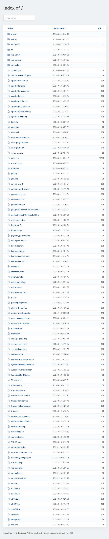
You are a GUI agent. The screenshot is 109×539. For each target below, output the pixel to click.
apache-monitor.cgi (17, 101)
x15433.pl (13, 493)
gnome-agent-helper (18, 189)
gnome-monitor (16, 204)
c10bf (11, 34)
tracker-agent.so (16, 390)
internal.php (14, 230)
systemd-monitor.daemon (20, 364)
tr (10, 49)
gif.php (12, 173)
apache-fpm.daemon (18, 91)
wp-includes (14, 65)
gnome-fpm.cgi (15, 199)
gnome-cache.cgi (16, 194)
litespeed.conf (15, 271)
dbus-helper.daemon (18, 137)
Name (10, 28)
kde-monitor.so (16, 251)
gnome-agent (15, 184)
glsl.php (12, 178)
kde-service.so (15, 261)
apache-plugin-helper (18, 106)
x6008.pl (13, 514)
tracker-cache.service (18, 395)
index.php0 (14, 225)
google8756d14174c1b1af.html (23, 215)
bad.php (12, 122)
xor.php (12, 524)
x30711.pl (13, 509)
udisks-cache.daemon (18, 416)
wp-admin (13, 55)
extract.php (14, 163)
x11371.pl (13, 488)
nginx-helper (14, 287)
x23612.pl (13, 499)
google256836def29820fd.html (23, 209)
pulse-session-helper (18, 323)
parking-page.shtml (17, 302)
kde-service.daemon (18, 256)
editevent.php (15, 153)
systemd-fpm (15, 354)
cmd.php (13, 127)
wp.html (12, 483)
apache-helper (15, 96)
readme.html (14, 328)
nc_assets (13, 44)
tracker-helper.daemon (19, 406)
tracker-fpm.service (17, 401)
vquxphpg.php (15, 431)
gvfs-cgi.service (16, 220)
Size (99, 28)
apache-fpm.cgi (16, 86)
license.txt (13, 266)
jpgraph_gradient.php (18, 235)
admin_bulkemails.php (19, 75)
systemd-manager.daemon (20, 359)
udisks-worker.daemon (19, 421)
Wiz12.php (14, 442)
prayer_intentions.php (18, 313)
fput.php (13, 168)
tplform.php (14, 385)
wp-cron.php (14, 462)
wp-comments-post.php (19, 452)
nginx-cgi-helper (16, 282)
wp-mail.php (14, 473)
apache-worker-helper (19, 111)
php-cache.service (17, 308)
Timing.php (14, 380)
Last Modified (59, 28)
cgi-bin (12, 39)
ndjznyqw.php (15, 277)
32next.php (14, 70)
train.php (13, 411)
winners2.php (15, 437)
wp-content (14, 60)
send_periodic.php (17, 338)
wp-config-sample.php (19, 457)
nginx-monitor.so (16, 292)
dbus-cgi (13, 132)
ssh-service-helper (17, 344)
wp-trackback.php (17, 478)
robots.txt (13, 333)
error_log (13, 158)
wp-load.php (14, 468)
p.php (11, 297)
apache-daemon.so (17, 80)
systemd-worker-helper (19, 369)
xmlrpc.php (14, 519)
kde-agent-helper (16, 240)
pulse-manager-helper (18, 318)
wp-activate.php (16, 447)
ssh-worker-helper (17, 349)
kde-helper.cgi (15, 246)
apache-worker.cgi (17, 116)
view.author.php (16, 426)
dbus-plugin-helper (17, 142)
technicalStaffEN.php (18, 375)
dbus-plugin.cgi (16, 147)
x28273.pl (13, 504)
